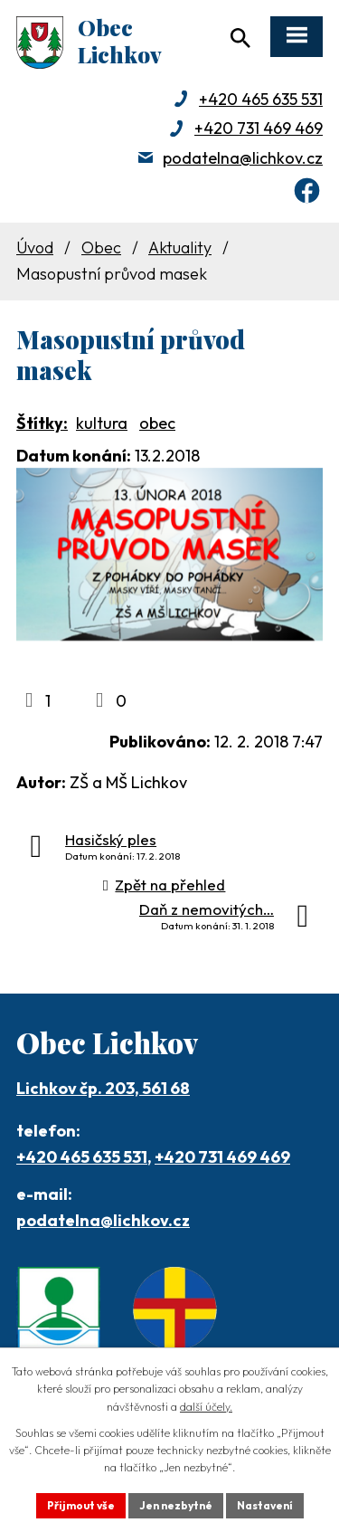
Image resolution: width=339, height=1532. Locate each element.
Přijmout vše (81, 1505)
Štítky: (42, 423)
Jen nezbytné (175, 1505)
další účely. (206, 1406)
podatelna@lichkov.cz (243, 157)
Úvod (34, 247)
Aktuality (180, 247)
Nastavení (265, 1505)
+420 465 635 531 (261, 99)
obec (157, 423)
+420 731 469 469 (258, 128)
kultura (101, 423)
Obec (101, 247)
